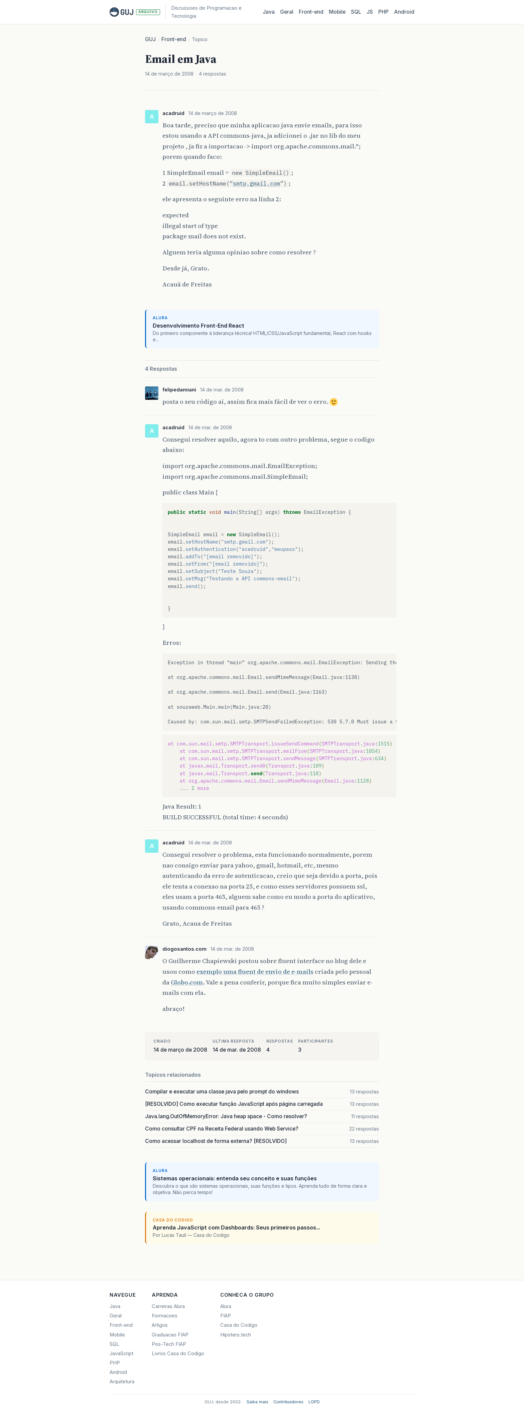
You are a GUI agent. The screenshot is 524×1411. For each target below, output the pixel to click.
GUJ (150, 39)
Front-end (173, 39)
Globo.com (187, 982)
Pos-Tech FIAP (169, 1344)
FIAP (225, 1316)
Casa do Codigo (238, 1325)
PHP (383, 12)
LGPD (314, 1401)
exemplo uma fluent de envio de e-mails (254, 971)
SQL (356, 12)
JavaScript (121, 1353)
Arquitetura (122, 1382)
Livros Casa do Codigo (178, 1353)
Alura (225, 1306)
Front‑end (311, 12)
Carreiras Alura (168, 1306)
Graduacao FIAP (170, 1335)
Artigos (160, 1325)
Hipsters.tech (235, 1335)
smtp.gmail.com (256, 183)
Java (269, 12)
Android (404, 12)
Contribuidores (288, 1401)
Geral (286, 12)
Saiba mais (257, 1401)
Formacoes (164, 1316)
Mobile (337, 12)
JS (370, 12)
